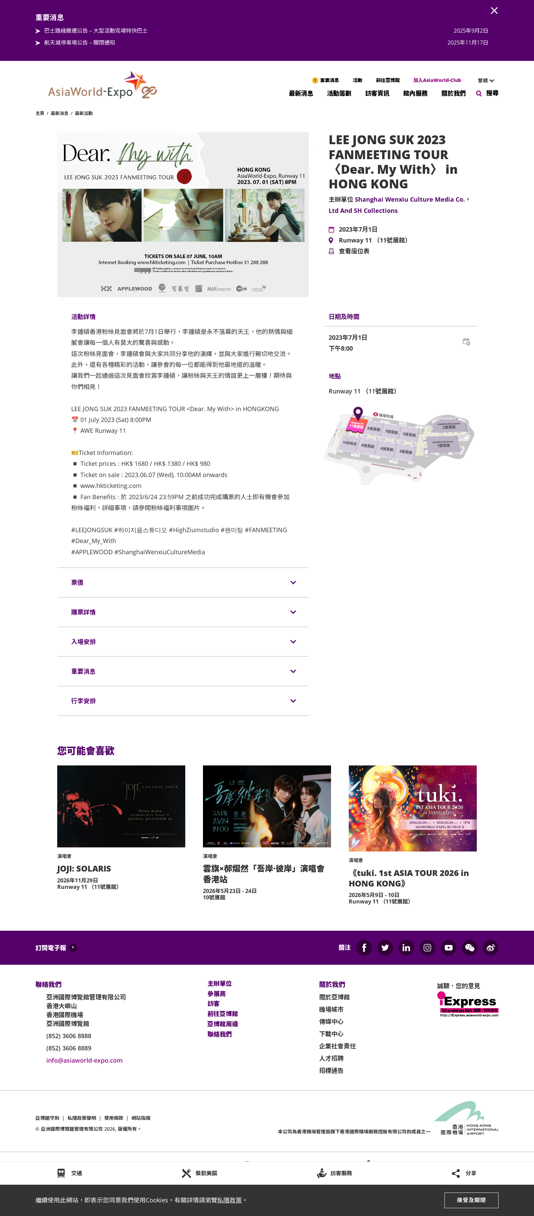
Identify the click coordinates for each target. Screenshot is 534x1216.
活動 (357, 80)
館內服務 (415, 92)
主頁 (39, 113)
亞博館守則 (47, 1118)
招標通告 (331, 1070)
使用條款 (113, 1118)
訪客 (213, 1003)
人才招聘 (331, 1058)
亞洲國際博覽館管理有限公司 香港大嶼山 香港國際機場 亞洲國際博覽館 (86, 1010)
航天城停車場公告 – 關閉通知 (79, 42)
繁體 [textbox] (483, 80)
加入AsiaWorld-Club (437, 80)
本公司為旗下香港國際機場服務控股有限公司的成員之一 (354, 1131)
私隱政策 (229, 1200)
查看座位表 (354, 251)
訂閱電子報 (50, 948)
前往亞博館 (388, 80)
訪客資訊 (377, 92)
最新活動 (84, 113)
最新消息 (301, 92)
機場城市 (331, 1009)
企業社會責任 (337, 1046)
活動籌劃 (339, 92)
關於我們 (453, 92)
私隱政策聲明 (81, 1118)
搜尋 (492, 93)
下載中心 (331, 1034)
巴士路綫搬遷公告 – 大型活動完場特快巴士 (96, 30)
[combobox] (483, 80)
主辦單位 (219, 983)
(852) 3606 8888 (68, 1036)
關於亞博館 (334, 997)
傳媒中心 (331, 1021)
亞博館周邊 (222, 1024)
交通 (76, 1173)
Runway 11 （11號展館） (375, 240)
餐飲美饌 (206, 1173)
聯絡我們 (219, 1034)
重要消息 (329, 80)
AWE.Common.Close (494, 11)
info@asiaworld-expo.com (84, 1060)
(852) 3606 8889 (68, 1048)
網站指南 (141, 1118)
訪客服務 (341, 1173)
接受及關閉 (471, 1200)
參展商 (216, 994)
